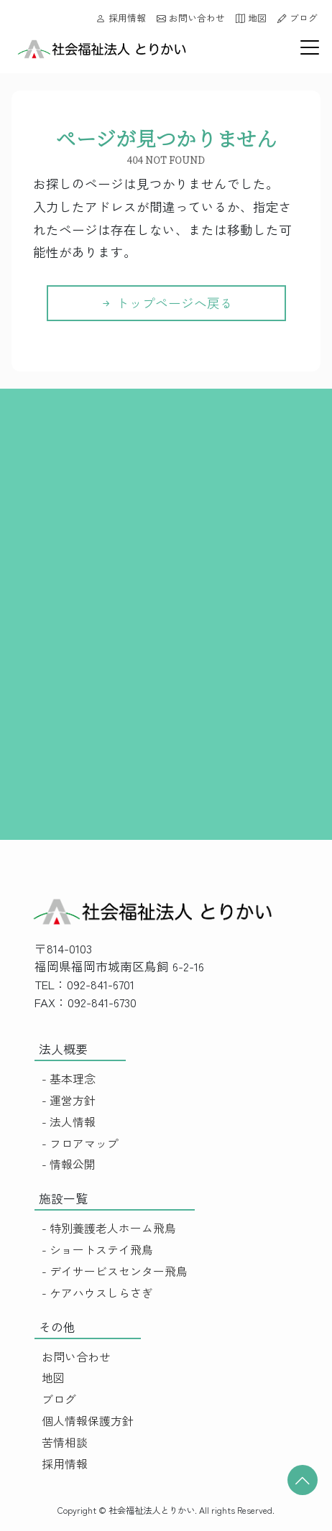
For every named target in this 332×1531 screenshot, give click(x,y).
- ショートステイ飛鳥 (97, 1249)
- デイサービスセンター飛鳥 (115, 1271)
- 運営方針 (69, 1100)
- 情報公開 (69, 1164)
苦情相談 (65, 1442)
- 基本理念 (69, 1078)
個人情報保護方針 (88, 1420)
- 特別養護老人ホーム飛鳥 (109, 1228)
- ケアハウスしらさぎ (97, 1293)
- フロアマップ (80, 1143)
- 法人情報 (69, 1122)
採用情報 (121, 17)
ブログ (297, 17)
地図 (251, 17)
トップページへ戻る (166, 303)
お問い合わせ (191, 17)
